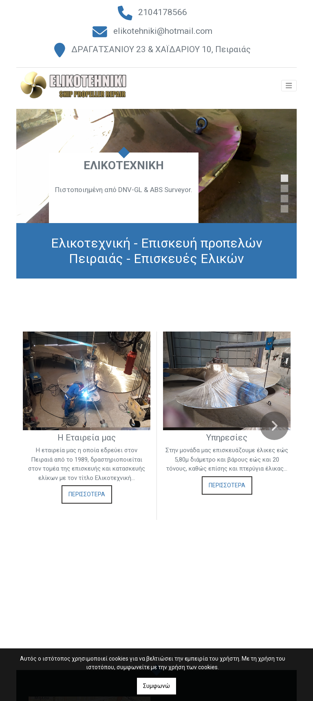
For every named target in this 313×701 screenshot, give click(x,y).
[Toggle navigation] (289, 89)
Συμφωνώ (156, 686)
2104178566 (162, 12)
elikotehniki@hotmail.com (162, 31)
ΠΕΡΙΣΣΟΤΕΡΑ (86, 496)
